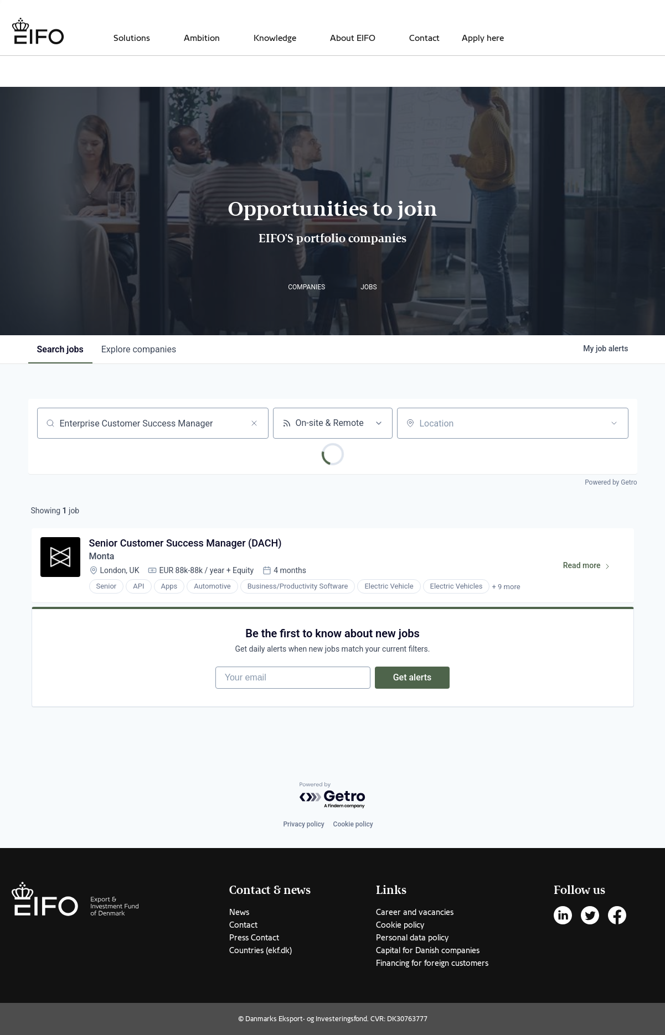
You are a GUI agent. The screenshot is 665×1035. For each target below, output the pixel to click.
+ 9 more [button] (506, 586)
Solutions (132, 38)
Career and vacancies (414, 912)
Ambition (202, 38)
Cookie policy (353, 824)
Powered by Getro (611, 482)
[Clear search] (254, 423)
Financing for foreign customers (432, 963)
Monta (102, 556)
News (239, 912)
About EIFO (352, 38)
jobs (60, 349)
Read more (592, 567)
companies (138, 349)
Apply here (483, 38)
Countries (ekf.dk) (260, 950)
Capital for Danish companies (428, 950)
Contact (424, 38)
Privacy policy (303, 824)
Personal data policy (412, 937)
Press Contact (254, 937)
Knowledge (275, 38)
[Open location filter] (614, 423)
